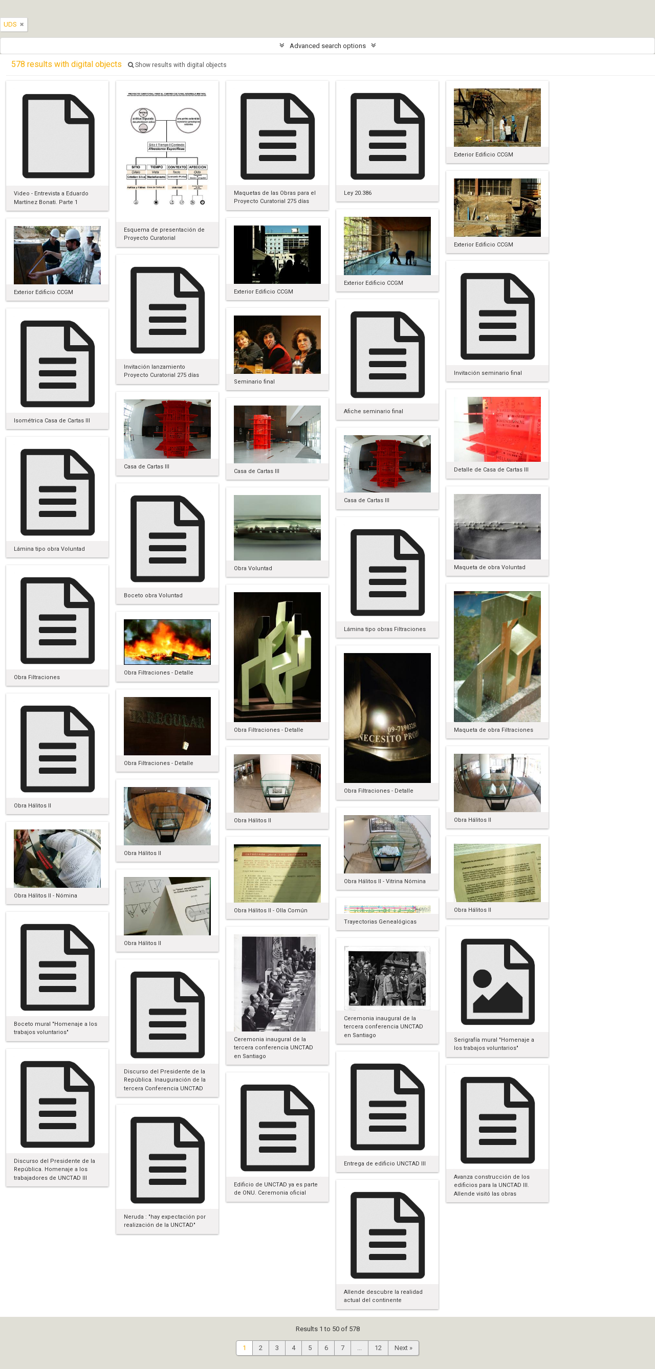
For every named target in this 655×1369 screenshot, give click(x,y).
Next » (403, 1348)
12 (378, 1348)
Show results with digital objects (177, 65)
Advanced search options (328, 46)
